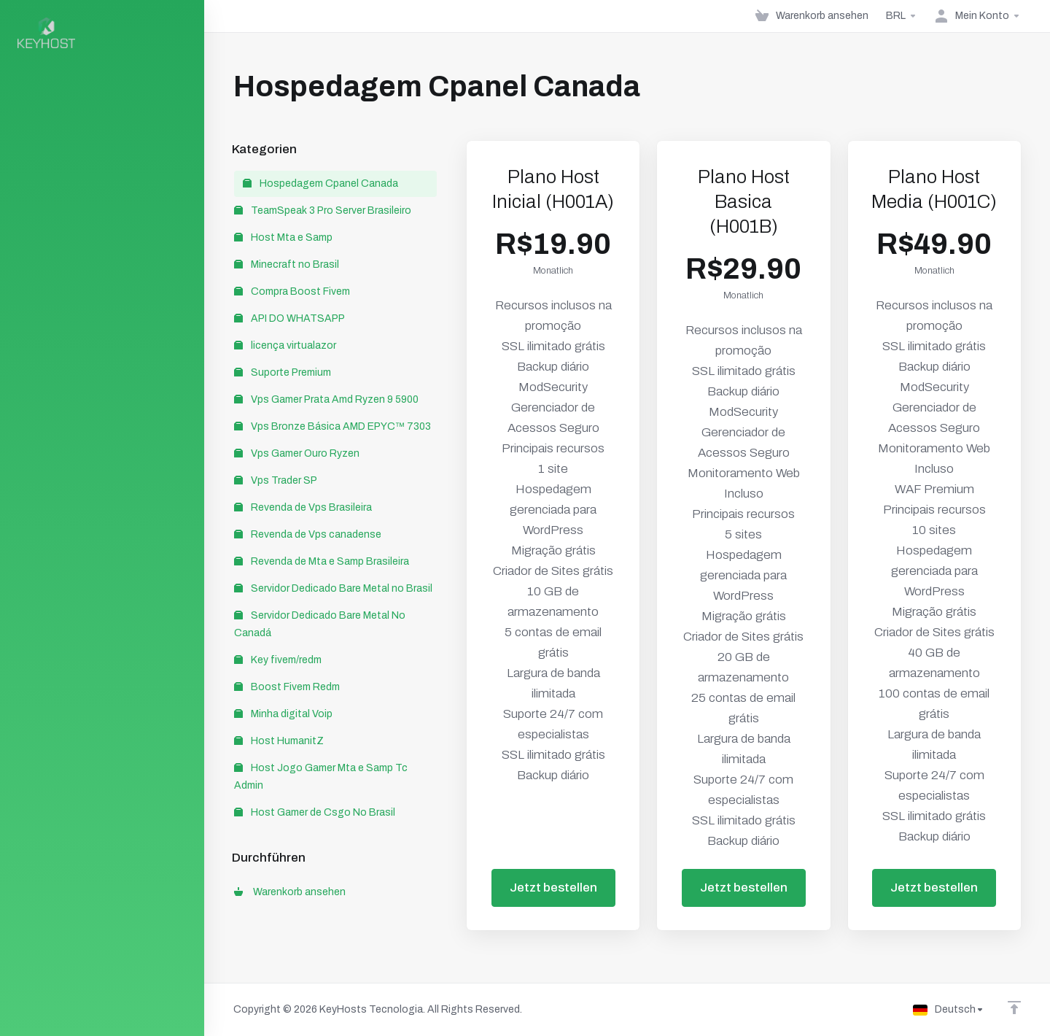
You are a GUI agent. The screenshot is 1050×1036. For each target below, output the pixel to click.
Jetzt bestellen (553, 887)
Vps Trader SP (275, 480)
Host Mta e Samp (283, 237)
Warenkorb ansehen (290, 891)
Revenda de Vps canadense (307, 534)
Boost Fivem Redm (287, 686)
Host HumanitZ (279, 740)
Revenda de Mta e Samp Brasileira (321, 561)
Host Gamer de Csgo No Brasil (314, 812)
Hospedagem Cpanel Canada (320, 183)
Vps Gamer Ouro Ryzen (296, 453)
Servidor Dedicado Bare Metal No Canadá (319, 624)
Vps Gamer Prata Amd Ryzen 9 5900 (326, 399)
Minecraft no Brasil (286, 264)
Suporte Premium (282, 372)
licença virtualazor (285, 345)
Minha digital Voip (283, 713)
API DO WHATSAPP (289, 318)
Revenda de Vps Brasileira (303, 507)
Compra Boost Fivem (292, 291)
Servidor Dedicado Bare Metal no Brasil (333, 588)
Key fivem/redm (278, 659)
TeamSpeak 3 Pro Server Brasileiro (322, 210)
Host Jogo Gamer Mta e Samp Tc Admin (321, 776)
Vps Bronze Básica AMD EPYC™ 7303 (332, 426)
